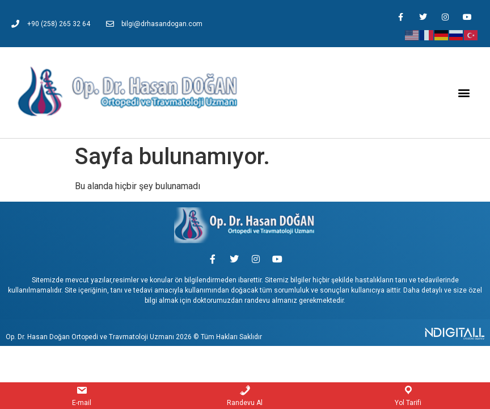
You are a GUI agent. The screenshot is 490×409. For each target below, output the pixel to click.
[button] (463, 93)
